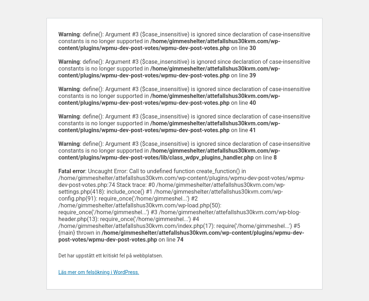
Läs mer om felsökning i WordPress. (98, 272)
